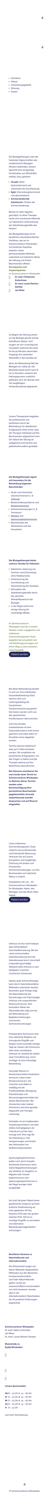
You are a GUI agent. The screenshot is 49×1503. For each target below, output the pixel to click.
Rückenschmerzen (20, 506)
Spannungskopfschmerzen (24, 519)
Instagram (17, 1377)
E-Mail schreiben (21, 1369)
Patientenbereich (16, 1435)
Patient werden (19, 654)
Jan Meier (20, 290)
